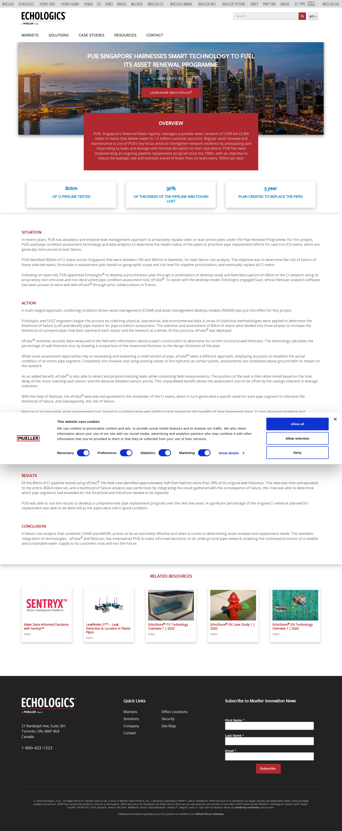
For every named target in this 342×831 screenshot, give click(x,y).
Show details (229, 820)
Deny (298, 819)
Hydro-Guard (70, 4)
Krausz (121, 4)
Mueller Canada (181, 4)
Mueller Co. (156, 4)
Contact (155, 35)
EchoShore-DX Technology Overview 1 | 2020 (292, 626)
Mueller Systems (233, 4)
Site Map (168, 726)
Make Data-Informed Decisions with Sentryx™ (46, 626)
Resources (125, 35)
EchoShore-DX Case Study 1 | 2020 (232, 626)
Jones (109, 4)
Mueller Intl (207, 4)
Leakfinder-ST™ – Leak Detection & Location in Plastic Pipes (108, 628)
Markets (30, 35)
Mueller (8, 4)
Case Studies (91, 35)
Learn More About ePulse (171, 92)
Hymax (88, 4)
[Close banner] (335, 786)
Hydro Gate (47, 4)
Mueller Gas (331, 4)
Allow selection (297, 805)
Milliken (136, 4)
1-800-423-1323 (37, 747)
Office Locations (174, 711)
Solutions (58, 35)
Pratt (254, 4)
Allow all (297, 791)
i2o (99, 4)
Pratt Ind (269, 4)
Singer (284, 4)
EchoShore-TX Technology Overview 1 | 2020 (168, 626)
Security (167, 718)
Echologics (26, 4)
